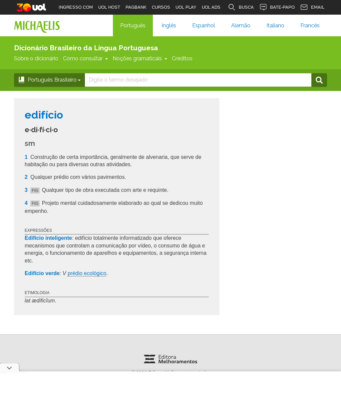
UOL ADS (211, 7)
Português (133, 25)
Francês (310, 25)
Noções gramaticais (140, 58)
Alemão (240, 25)
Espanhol (203, 25)
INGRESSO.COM (76, 7)
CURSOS (161, 7)
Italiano (275, 25)
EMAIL (312, 7)
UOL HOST (109, 7)
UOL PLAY (185, 7)
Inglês (169, 25)
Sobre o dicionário (36, 58)
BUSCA (241, 7)
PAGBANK (136, 7)
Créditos (182, 58)
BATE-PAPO (277, 7)
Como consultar (85, 58)
